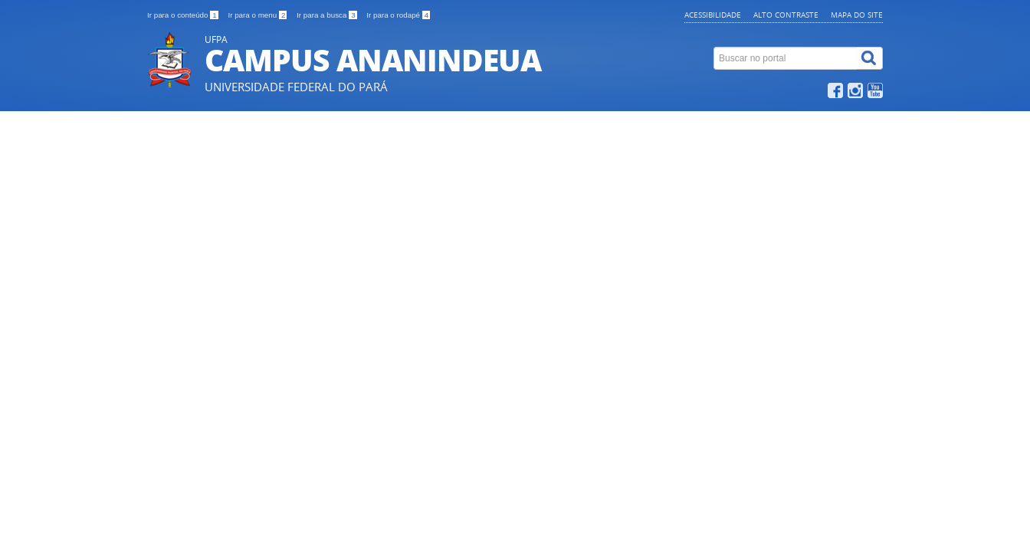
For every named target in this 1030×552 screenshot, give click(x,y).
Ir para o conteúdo (183, 15)
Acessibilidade (712, 14)
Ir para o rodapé (398, 15)
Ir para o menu (258, 15)
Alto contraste (785, 14)
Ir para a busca (328, 15)
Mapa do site (857, 14)
